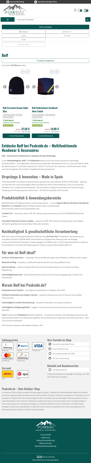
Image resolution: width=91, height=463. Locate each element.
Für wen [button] (67, 36)
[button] (23, 72)
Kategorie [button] (23, 32)
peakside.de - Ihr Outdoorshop (45, 430)
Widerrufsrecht (45, 443)
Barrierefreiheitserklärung (45, 446)
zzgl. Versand (26, 131)
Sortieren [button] (67, 32)
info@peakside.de (60, 370)
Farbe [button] (24, 36)
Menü (45, 27)
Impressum (45, 437)
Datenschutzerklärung (45, 440)
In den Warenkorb (16, 136)
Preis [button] (24, 39)
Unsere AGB (45, 434)
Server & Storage (45, 457)
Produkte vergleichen (45, 60)
